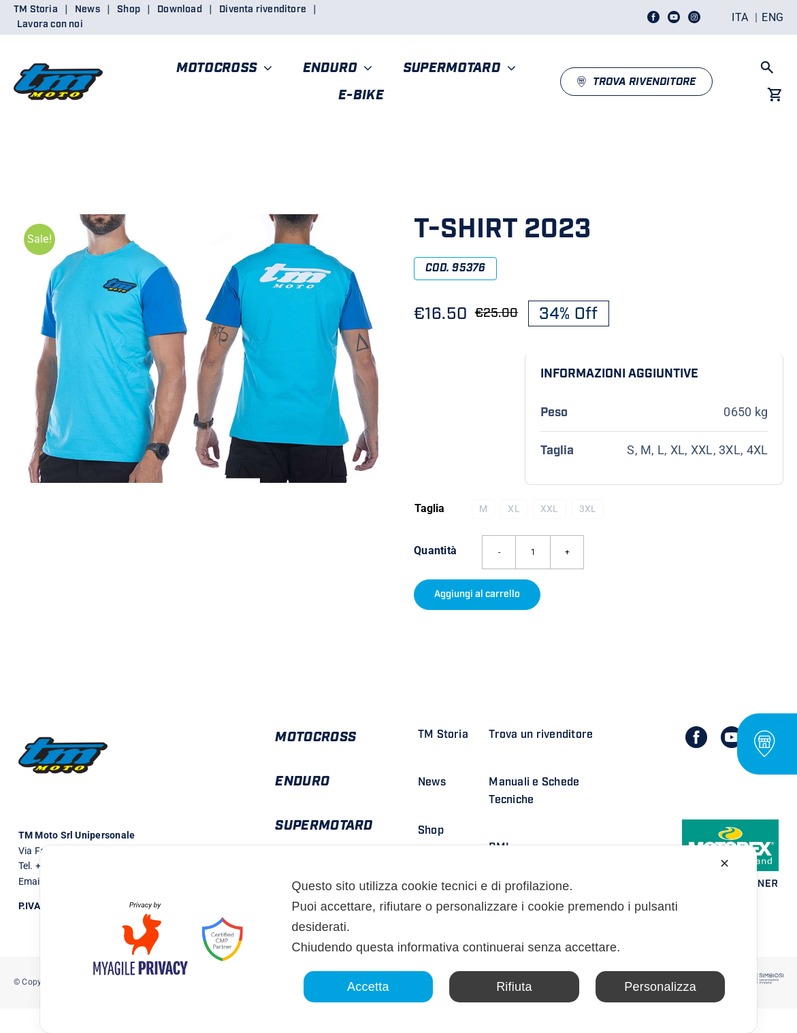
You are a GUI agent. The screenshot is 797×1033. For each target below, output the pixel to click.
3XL (588, 508)
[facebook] (696, 737)
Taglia (429, 508)
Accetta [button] (368, 987)
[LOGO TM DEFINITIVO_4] (58, 57)
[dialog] (399, 939)
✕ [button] (724, 863)
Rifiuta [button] (514, 987)
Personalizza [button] (660, 987)
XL (513, 508)
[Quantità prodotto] (533, 552)
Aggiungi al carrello (477, 594)
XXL (549, 508)
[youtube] (732, 737)
